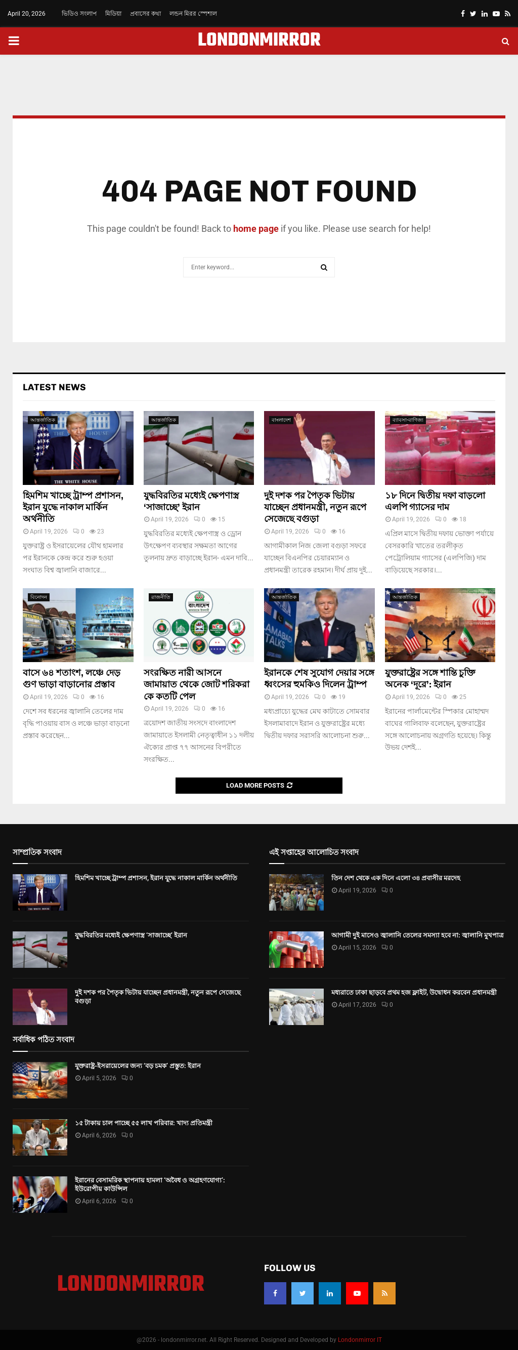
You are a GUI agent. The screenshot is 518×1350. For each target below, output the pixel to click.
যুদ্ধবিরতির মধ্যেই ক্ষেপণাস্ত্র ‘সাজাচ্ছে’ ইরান (191, 501)
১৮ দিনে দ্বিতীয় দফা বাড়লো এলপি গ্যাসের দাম (435, 501)
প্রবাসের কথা (145, 13)
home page (256, 228)
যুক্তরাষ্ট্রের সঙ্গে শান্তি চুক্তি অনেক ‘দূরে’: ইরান (430, 678)
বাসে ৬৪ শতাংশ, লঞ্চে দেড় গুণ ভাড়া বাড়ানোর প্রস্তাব (71, 678)
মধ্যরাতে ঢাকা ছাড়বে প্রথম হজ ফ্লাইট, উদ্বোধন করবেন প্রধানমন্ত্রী (414, 992)
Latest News (54, 387)
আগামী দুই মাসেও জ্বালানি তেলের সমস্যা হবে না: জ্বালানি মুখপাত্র (417, 935)
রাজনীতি (160, 597)
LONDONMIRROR (259, 41)
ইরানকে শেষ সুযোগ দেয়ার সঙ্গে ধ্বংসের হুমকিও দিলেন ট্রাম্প (319, 678)
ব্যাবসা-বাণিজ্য (408, 420)
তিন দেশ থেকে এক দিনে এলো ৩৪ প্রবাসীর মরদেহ (395, 878)
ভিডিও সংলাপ (79, 13)
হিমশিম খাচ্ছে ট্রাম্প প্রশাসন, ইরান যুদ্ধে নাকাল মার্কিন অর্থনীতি (73, 507)
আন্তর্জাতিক (42, 420)
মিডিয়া (113, 13)
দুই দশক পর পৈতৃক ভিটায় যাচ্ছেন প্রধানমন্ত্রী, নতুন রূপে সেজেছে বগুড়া (315, 507)
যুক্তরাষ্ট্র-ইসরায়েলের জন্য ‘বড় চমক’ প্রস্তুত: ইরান (138, 1066)
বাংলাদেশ (281, 420)
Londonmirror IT (360, 1339)
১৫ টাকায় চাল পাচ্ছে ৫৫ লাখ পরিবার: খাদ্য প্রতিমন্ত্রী (143, 1123)
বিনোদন (38, 597)
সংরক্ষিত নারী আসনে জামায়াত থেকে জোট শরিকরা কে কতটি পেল (196, 684)
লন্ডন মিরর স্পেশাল (193, 13)
